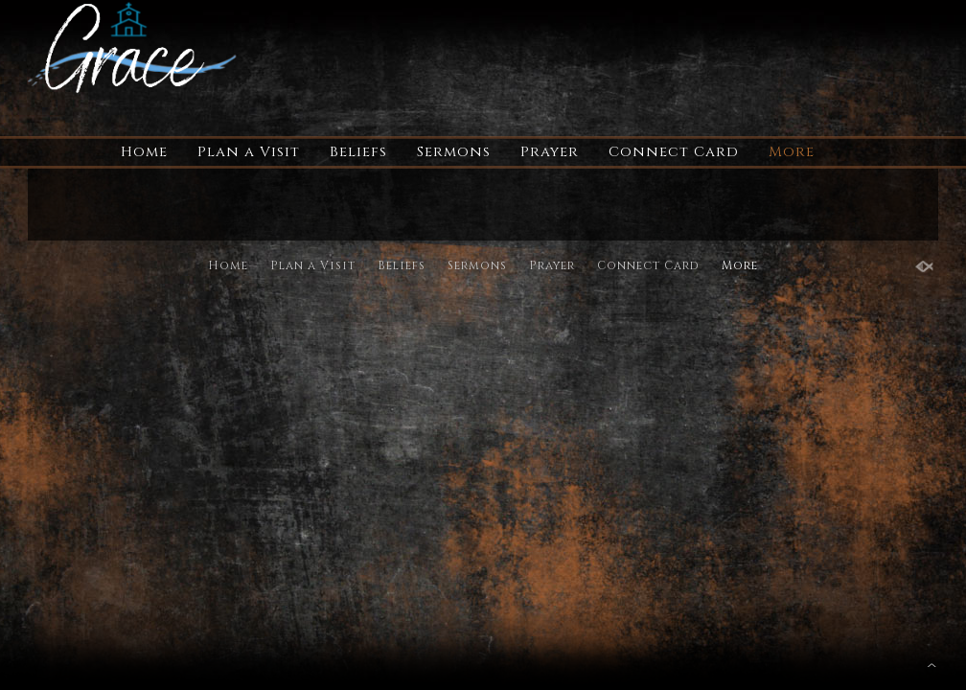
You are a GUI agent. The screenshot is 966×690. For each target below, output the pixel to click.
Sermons (454, 152)
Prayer (549, 152)
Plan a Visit (248, 152)
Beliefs (358, 152)
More (792, 152)
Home (144, 152)
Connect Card (674, 152)
